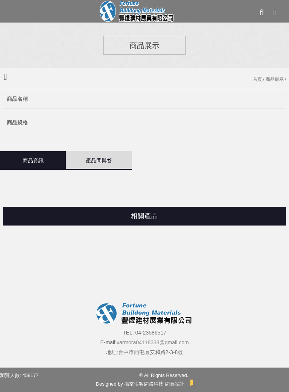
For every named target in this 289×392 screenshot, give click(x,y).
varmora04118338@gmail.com (153, 342)
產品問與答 (99, 160)
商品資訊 (33, 160)
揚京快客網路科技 (143, 384)
